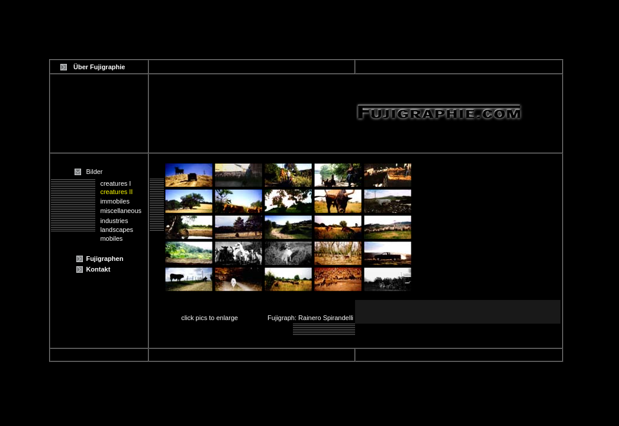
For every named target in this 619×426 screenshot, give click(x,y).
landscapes (116, 229)
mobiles (111, 238)
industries (114, 220)
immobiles (115, 201)
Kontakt (98, 269)
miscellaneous (120, 210)
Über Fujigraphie (99, 66)
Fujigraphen (104, 258)
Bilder (94, 171)
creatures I (115, 183)
